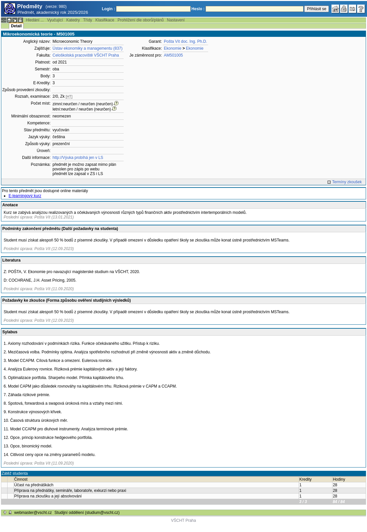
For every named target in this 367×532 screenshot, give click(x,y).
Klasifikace (104, 20)
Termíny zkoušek (347, 182)
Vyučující (55, 20)
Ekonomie (172, 48)
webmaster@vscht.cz (33, 512)
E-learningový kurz (25, 195)
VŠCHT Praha (183, 520)
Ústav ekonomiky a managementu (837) (88, 48)
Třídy (87, 20)
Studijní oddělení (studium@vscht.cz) (87, 512)
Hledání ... (35, 20)
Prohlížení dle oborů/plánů (140, 20)
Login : (108, 9)
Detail (16, 26)
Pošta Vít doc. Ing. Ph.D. (185, 41)
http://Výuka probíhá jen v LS (78, 157)
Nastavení (176, 20)
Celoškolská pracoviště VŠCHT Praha (86, 55)
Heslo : (198, 9)
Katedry (73, 20)
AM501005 (173, 55)
